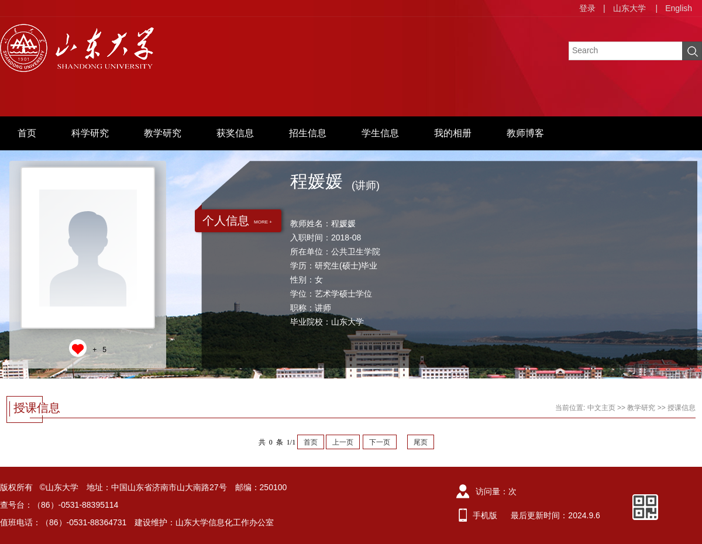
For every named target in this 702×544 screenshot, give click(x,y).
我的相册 (453, 133)
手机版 (485, 515)
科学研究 (90, 133)
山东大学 (629, 8)
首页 (27, 133)
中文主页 (601, 408)
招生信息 (307, 133)
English (678, 8)
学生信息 (380, 133)
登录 (587, 8)
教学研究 (162, 133)
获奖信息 (235, 133)
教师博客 (525, 133)
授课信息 (681, 408)
